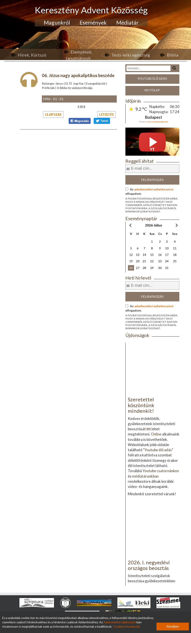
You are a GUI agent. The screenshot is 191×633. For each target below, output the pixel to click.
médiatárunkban (145, 476)
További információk (126, 626)
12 (131, 254)
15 (152, 254)
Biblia (172, 54)
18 (175, 254)
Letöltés (106, 115)
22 (152, 261)
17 (167, 254)
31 (167, 268)
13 (137, 254)
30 (160, 268)
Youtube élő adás (152, 78)
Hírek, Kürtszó (32, 54)
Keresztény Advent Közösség (91, 10)
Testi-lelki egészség (130, 54)
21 (144, 261)
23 (160, 261)
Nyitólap (152, 90)
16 (160, 254)
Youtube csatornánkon (160, 470)
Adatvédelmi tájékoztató (120, 622)
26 (131, 268)
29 (152, 268)
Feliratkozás (152, 180)
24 (167, 261)
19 (131, 261)
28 (144, 268)
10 (167, 248)
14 (144, 254)
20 (137, 261)
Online (156, 434)
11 (175, 248)
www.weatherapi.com (157, 121)
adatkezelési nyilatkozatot (154, 189)
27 (137, 268)
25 (175, 261)
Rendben (173, 626)
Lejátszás (53, 115)
